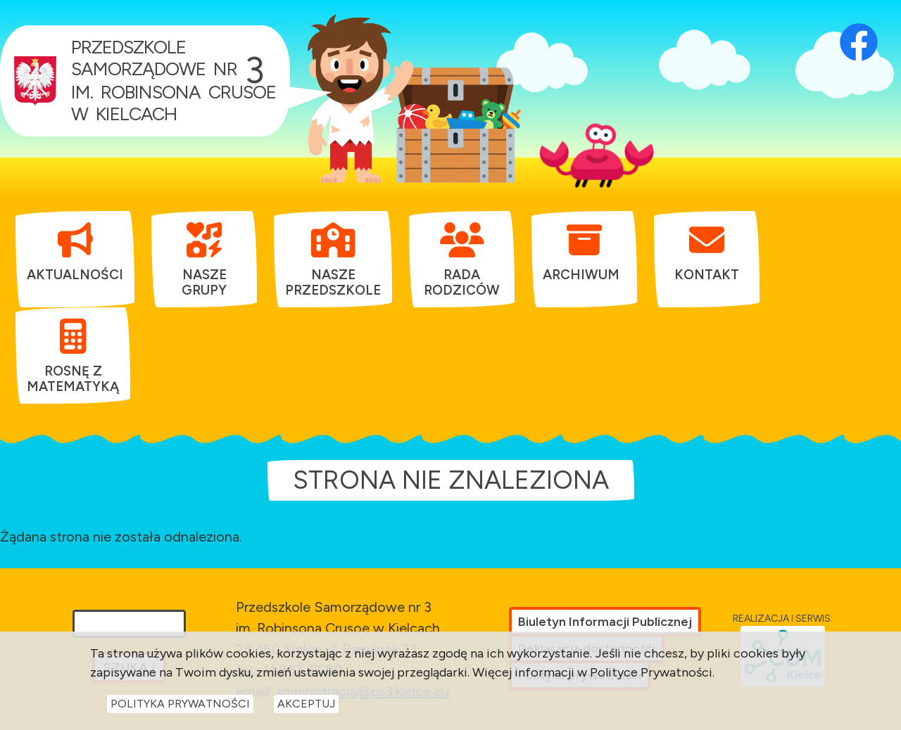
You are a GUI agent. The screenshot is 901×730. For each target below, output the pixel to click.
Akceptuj (306, 708)
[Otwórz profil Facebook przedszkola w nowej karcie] (859, 24)
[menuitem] (75, 251)
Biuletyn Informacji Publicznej (605, 621)
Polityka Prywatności (180, 708)
